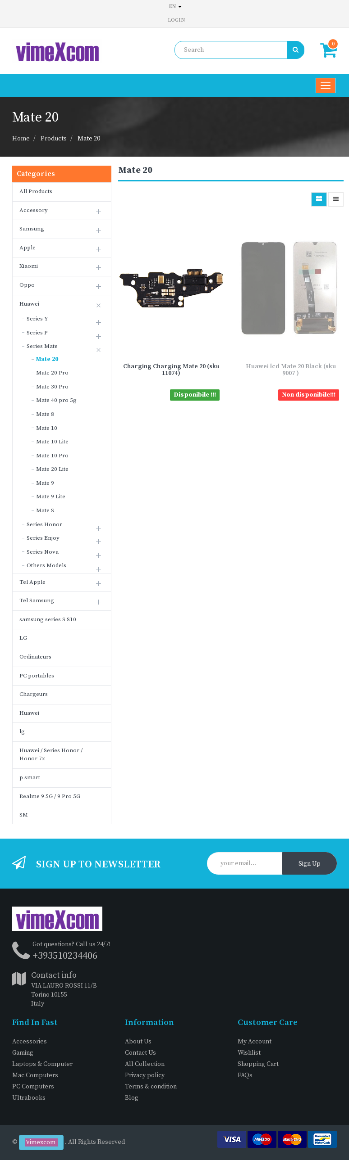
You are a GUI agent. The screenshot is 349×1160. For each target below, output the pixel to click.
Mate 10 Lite (52, 441)
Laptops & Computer (42, 1064)
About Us (138, 1042)
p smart (29, 777)
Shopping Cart (258, 1064)
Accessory (33, 210)
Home (21, 139)
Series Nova (43, 551)
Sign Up (309, 864)
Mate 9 (45, 483)
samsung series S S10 (47, 619)
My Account (254, 1042)
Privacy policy (145, 1075)
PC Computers (33, 1087)
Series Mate (42, 346)
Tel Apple (32, 582)
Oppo (27, 285)
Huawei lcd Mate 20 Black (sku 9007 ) (291, 369)
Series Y (37, 318)
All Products (35, 191)
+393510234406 (64, 956)
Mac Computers (35, 1075)
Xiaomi (28, 266)
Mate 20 (89, 139)
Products (54, 139)
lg (22, 731)
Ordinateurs (35, 656)
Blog (131, 1098)
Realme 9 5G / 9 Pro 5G (49, 796)
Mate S (45, 510)
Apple (27, 247)
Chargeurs (33, 694)
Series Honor (44, 524)
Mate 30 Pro (52, 386)
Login (176, 20)
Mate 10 (46, 428)
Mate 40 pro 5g (56, 400)
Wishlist (249, 1053)
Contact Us (140, 1053)
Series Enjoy (43, 538)
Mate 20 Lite (52, 469)
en (175, 6)
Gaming (22, 1053)
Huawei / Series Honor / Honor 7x (51, 755)
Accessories (29, 1042)
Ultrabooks (29, 1098)
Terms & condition (151, 1087)
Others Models (46, 565)
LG (23, 637)
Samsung (31, 228)
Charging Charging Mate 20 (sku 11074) (171, 369)
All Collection (145, 1064)
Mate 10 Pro (52, 455)
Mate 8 (45, 414)
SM (23, 814)
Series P (37, 332)
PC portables (36, 675)
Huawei (29, 303)
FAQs (245, 1075)
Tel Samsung (36, 600)
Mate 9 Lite (50, 496)
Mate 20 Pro (52, 372)
